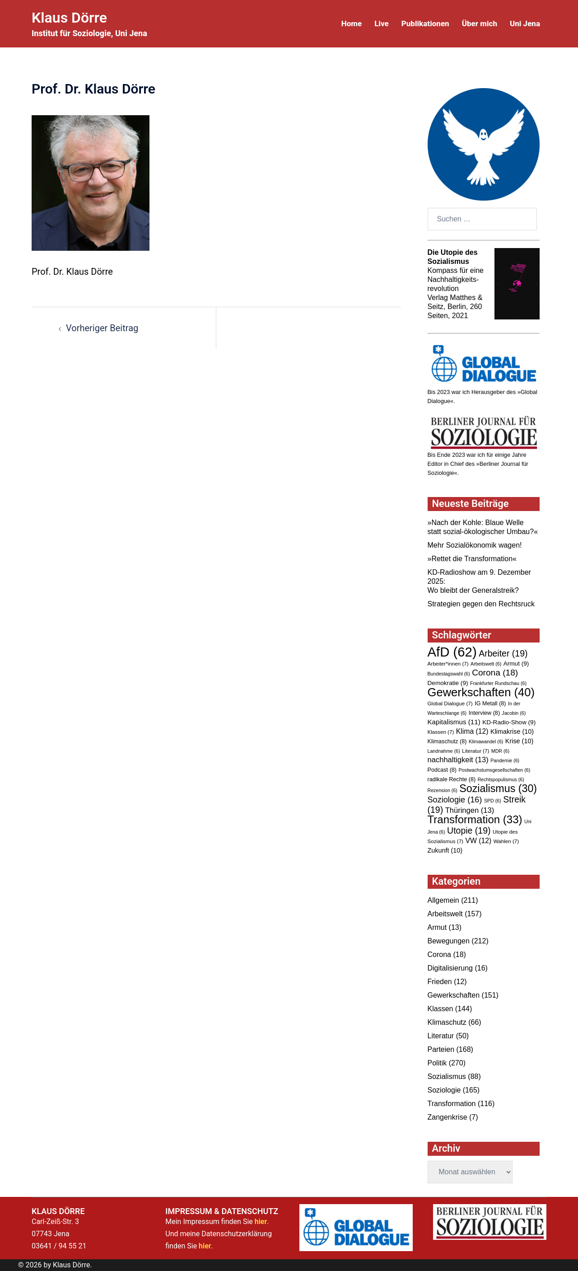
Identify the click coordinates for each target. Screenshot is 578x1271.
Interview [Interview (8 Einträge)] (484, 713)
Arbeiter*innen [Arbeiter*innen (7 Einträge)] (448, 663)
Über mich (479, 23)
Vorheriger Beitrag (102, 328)
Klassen (440, 1009)
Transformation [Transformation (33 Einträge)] (475, 819)
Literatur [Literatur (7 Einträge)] (475, 751)
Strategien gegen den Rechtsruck (481, 604)
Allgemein (443, 900)
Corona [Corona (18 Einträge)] (495, 672)
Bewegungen (449, 941)
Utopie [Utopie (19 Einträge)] (468, 830)
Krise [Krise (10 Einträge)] (519, 741)
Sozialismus (447, 1076)
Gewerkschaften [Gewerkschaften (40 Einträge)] (481, 692)
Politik (437, 1063)
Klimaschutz (447, 1022)
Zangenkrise (447, 1117)
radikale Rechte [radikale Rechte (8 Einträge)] (452, 779)
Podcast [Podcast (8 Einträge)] (442, 770)
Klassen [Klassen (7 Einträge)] (441, 732)
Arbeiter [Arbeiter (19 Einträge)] (503, 653)
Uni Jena (525, 23)
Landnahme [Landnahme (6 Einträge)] (444, 751)
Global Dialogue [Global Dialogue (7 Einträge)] (450, 703)
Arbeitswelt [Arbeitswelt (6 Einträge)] (486, 663)
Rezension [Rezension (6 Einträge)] (442, 790)
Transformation (452, 1103)
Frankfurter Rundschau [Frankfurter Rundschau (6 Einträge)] (498, 683)
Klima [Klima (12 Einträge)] (472, 731)
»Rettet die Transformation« (472, 559)
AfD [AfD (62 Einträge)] (452, 651)
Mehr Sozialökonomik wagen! (475, 545)
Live (381, 23)
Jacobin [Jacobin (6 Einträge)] (514, 713)
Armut (437, 927)
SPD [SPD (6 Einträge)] (492, 800)
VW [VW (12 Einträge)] (478, 840)
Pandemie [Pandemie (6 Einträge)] (504, 760)
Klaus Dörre (69, 17)
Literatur (441, 1036)
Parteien (441, 1049)
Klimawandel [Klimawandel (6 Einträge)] (486, 741)
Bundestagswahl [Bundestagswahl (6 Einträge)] (449, 673)
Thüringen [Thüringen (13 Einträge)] (469, 810)
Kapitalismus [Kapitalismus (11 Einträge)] (454, 722)
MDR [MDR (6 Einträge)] (500, 751)
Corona (439, 954)
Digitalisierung (450, 968)
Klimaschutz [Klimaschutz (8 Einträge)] (447, 741)
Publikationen (425, 23)
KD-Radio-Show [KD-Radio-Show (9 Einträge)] (509, 722)
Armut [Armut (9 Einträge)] (516, 663)
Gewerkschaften (454, 995)
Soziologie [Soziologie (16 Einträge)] (455, 799)
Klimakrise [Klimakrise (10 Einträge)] (512, 731)
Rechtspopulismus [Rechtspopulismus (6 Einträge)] (501, 779)
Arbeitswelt (445, 914)
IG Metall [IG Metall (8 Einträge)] (490, 703)
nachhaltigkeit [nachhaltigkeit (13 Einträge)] (458, 759)
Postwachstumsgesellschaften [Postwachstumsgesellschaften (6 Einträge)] (495, 770)
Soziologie (444, 1090)
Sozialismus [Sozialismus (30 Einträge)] (498, 788)
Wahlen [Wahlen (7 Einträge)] (506, 841)
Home (351, 23)
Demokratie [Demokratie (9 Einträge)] (448, 683)
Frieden (440, 981)
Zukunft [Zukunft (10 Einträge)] (445, 850)
